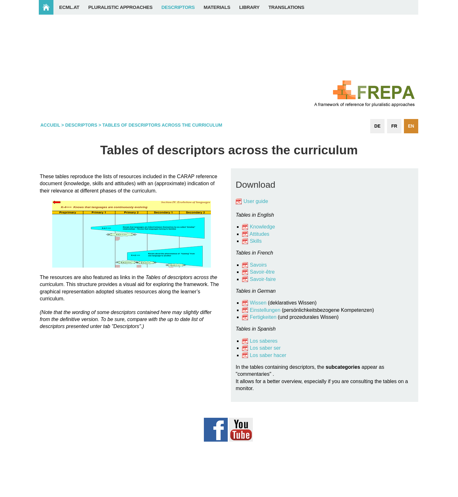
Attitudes (259, 234)
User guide (256, 201)
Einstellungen (265, 310)
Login (405, 493)
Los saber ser (265, 348)
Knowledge (258, 226)
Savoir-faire (263, 279)
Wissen (258, 302)
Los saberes (263, 341)
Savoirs (258, 265)
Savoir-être (262, 272)
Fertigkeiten (264, 317)
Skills (255, 241)
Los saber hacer (268, 355)
